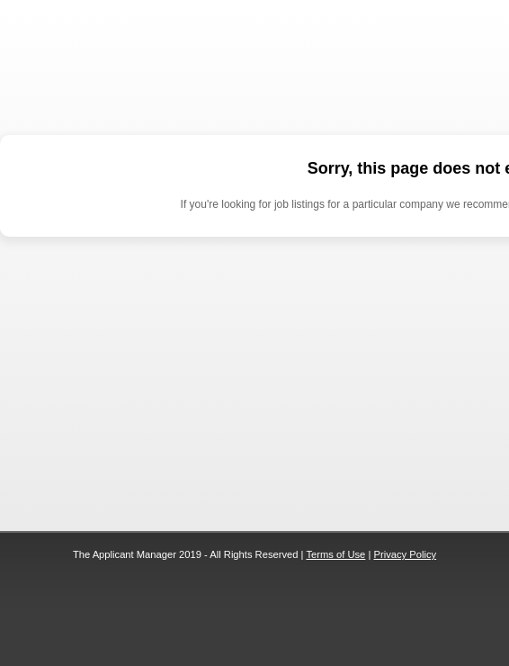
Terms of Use (335, 554)
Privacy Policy (404, 554)
